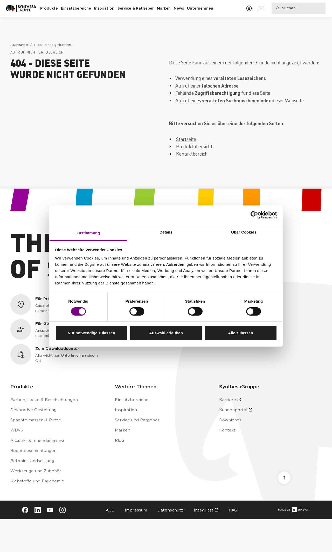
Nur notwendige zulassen (91, 333)
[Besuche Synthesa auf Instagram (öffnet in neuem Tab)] (62, 510)
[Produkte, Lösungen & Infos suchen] (299, 8)
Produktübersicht (194, 146)
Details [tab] (166, 232)
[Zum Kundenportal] (249, 8)
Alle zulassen (240, 333)
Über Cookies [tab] (244, 232)
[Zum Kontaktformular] (261, 8)
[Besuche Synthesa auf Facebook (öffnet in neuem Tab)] (25, 510)
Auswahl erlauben (166, 333)
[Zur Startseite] (21, 8)
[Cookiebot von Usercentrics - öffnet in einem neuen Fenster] (254, 215)
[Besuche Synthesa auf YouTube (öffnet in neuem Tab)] (50, 510)
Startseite (186, 139)
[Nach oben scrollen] (284, 477)
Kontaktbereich (192, 153)
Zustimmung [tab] (88, 232)
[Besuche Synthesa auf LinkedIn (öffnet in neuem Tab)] (37, 510)
